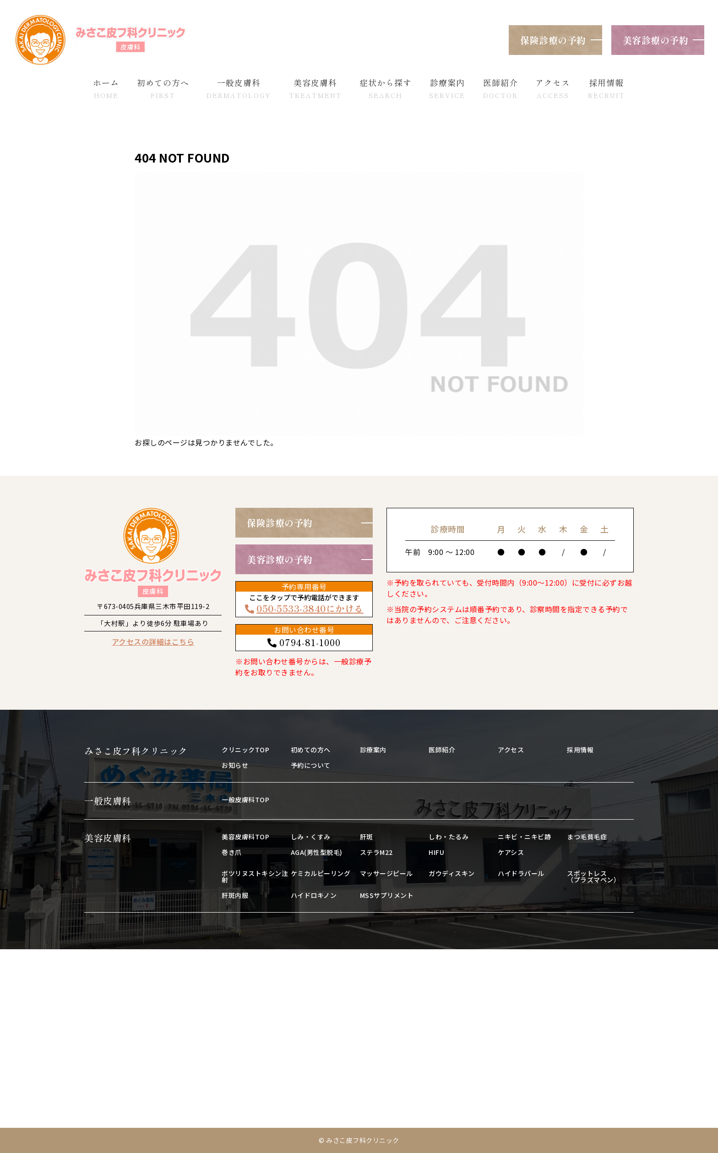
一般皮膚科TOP (245, 799)
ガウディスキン (452, 873)
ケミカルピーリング (321, 873)
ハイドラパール (521, 873)
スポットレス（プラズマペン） (593, 876)
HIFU (436, 852)
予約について (311, 765)
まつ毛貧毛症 (587, 836)
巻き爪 (232, 852)
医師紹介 (442, 749)
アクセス (511, 749)
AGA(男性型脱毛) (317, 852)
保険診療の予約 (553, 40)
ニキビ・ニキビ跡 (524, 836)
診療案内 (373, 749)
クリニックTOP (245, 749)
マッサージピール (386, 873)
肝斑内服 (235, 895)
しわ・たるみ (448, 836)
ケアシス (511, 852)
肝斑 (366, 836)
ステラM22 (376, 852)
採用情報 (580, 749)
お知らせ (235, 765)
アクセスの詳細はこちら (153, 641)
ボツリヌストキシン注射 (255, 876)
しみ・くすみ (311, 836)
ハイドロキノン (314, 895)
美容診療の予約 (656, 40)
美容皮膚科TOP (245, 836)
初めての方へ (311, 749)
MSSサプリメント (387, 895)
